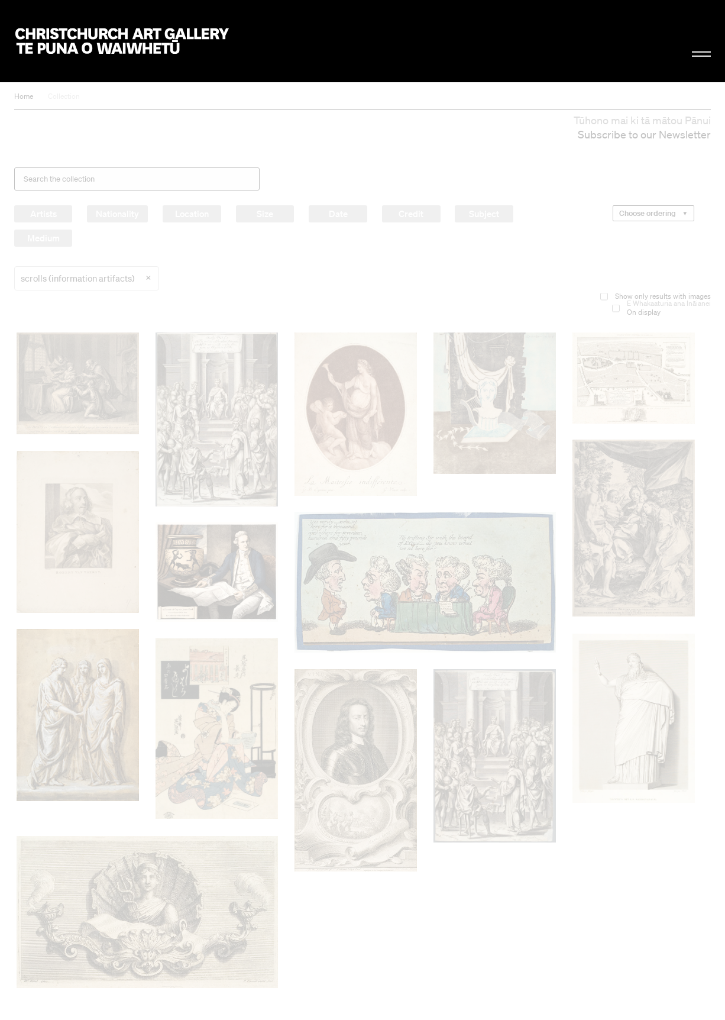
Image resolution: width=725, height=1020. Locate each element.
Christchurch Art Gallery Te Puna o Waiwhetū (122, 40)
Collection (64, 96)
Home (23, 96)
